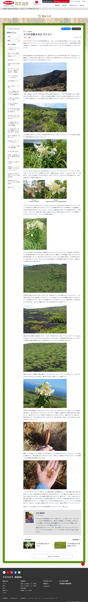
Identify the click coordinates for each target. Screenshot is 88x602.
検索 (84, 1)
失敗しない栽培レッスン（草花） (29, 586)
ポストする (77, 28)
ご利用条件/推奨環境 (65, 583)
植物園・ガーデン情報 (26, 590)
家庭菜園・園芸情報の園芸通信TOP (11, 8)
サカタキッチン (47, 581)
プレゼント (46, 586)
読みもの (23, 8)
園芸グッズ (5, 590)
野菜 (4, 586)
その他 (4, 592)
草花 (25, 37)
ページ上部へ (83, 566)
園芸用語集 (23, 588)
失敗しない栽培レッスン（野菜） (29, 583)
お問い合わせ (48, 1)
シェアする (67, 28)
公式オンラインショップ (62, 1)
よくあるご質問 (76, 1)
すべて (4, 583)
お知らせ (46, 583)
